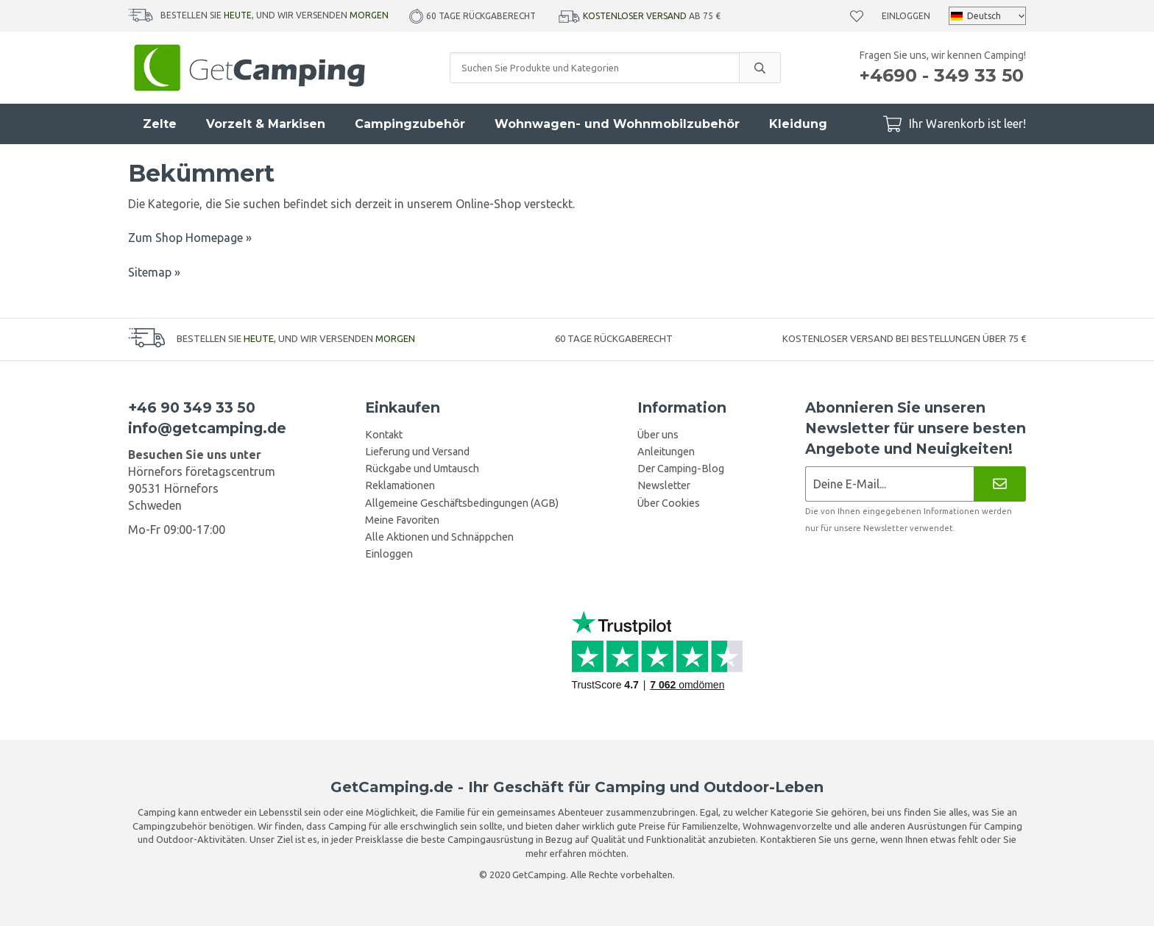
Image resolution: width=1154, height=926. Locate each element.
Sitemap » (154, 272)
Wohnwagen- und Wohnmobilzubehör (617, 124)
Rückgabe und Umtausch (422, 468)
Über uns (658, 435)
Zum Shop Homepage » (190, 237)
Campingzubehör (410, 124)
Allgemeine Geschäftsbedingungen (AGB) (462, 503)
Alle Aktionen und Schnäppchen (439, 537)
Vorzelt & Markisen (265, 124)
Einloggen (906, 16)
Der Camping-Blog (680, 468)
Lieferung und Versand (417, 451)
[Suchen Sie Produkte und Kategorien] (594, 67)
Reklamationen (400, 485)
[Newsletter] (1000, 483)
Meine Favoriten (402, 520)
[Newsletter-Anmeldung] (889, 483)
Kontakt (384, 435)
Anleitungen (666, 451)
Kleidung (798, 124)
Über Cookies (668, 503)
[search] (759, 67)
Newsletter (663, 485)
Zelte (160, 124)
